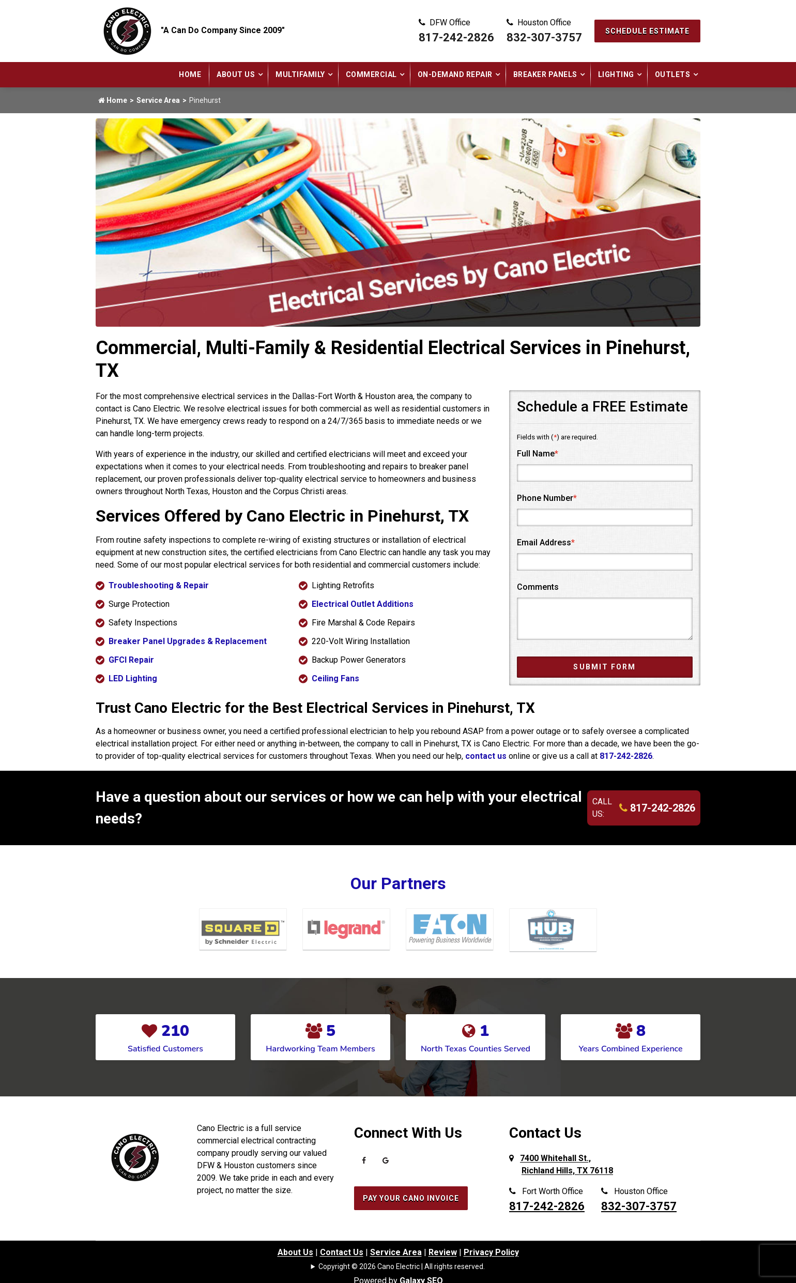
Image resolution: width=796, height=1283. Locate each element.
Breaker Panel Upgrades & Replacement (188, 641)
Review (442, 1252)
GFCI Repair (131, 660)
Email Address (546, 542)
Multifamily (300, 74)
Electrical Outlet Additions (363, 604)
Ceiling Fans (335, 678)
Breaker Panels (545, 74)
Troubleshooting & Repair (159, 585)
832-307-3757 (544, 37)
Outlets (673, 74)
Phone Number (547, 498)
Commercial (371, 74)
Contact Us (341, 1252)
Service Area (158, 100)
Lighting (616, 74)
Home (190, 74)
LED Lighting (133, 678)
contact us (486, 756)
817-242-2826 (456, 37)
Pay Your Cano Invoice (411, 1198)
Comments (538, 587)
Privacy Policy (491, 1252)
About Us (236, 74)
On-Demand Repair (455, 74)
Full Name (537, 454)
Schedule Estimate (647, 31)
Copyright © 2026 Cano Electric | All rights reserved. (401, 1266)
